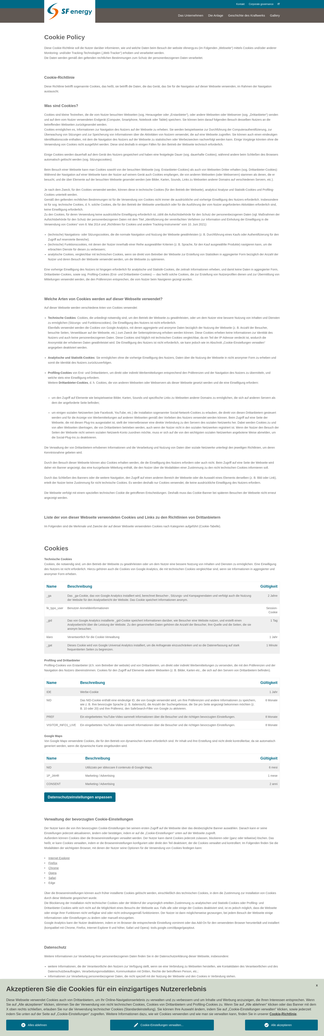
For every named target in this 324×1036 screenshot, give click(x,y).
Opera (52, 873)
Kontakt (240, 4)
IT (279, 4)
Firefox (52, 863)
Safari (52, 878)
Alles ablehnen (37, 1025)
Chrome (53, 868)
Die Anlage (215, 15)
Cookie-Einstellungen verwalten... (162, 1025)
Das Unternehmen (190, 15)
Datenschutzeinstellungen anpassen (80, 797)
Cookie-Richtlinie (283, 1014)
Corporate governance (261, 4)
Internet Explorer (59, 858)
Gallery (275, 15)
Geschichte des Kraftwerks (246, 15)
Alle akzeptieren (281, 1025)
